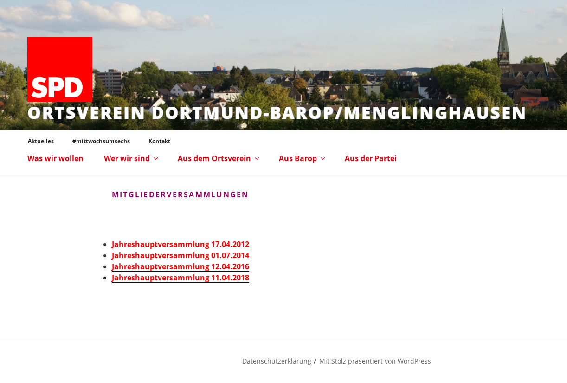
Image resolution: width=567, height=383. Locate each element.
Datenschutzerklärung (276, 361)
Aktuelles (41, 141)
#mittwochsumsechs (101, 141)
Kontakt (159, 141)
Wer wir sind (132, 158)
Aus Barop (303, 158)
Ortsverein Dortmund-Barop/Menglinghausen (277, 112)
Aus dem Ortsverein (219, 158)
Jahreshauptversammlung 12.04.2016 (180, 266)
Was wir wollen (55, 158)
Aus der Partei (371, 158)
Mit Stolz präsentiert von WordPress (375, 361)
